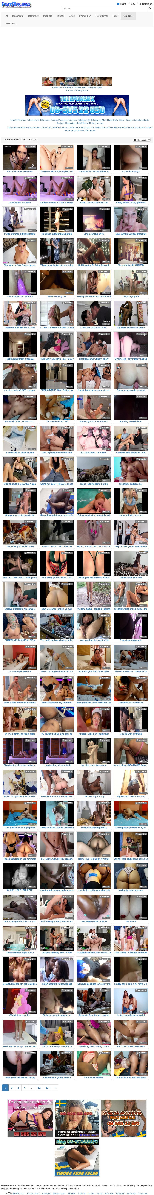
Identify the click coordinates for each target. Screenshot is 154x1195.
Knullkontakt (72, 127)
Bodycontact (97, 123)
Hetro (123, 4)
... (31, 1087)
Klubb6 (79, 123)
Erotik (81, 127)
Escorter (62, 127)
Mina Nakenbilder (110, 120)
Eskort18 (87, 123)
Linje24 (13, 120)
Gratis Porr (89, 127)
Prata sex (62, 120)
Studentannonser (49, 127)
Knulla (131, 127)
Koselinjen (72, 120)
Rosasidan (70, 123)
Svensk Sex (112, 127)
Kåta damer (90, 130)
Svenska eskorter (141, 120)
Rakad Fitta (100, 127)
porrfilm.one (18, 1193)
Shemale (144, 4)
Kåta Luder (13, 127)
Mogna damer (77, 130)
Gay (133, 4)
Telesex (54, 120)
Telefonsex (45, 120)
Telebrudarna (33, 120)
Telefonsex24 (84, 120)
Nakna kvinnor (34, 127)
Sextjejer (61, 123)
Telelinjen (22, 120)
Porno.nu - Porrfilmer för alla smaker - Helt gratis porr (77, 87)
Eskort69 (22, 127)
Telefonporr (96, 120)
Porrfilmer (122, 127)
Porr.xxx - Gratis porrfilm (77, 90)
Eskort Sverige (126, 120)
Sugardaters (140, 127)
